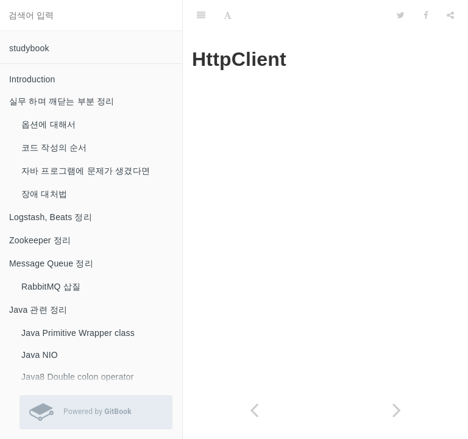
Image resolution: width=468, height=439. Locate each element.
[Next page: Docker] (396, 410)
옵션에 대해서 (48, 124)
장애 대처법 (44, 194)
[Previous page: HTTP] (254, 410)
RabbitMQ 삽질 (50, 286)
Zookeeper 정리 (40, 240)
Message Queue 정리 (51, 263)
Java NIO (39, 355)
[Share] (450, 15)
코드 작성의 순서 (54, 147)
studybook (29, 48)
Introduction (32, 79)
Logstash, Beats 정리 (50, 217)
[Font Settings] (227, 15)
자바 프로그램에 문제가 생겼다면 (85, 171)
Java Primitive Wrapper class (78, 333)
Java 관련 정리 (38, 310)
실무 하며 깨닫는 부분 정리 (62, 101)
